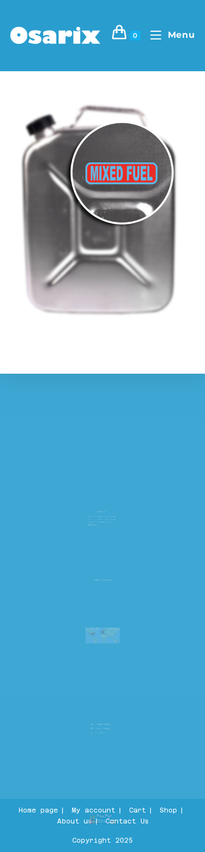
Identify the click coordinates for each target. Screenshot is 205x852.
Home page (38, 810)
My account (93, 810)
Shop (168, 810)
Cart (137, 810)
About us (74, 821)
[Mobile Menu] (168, 35)
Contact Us (127, 821)
